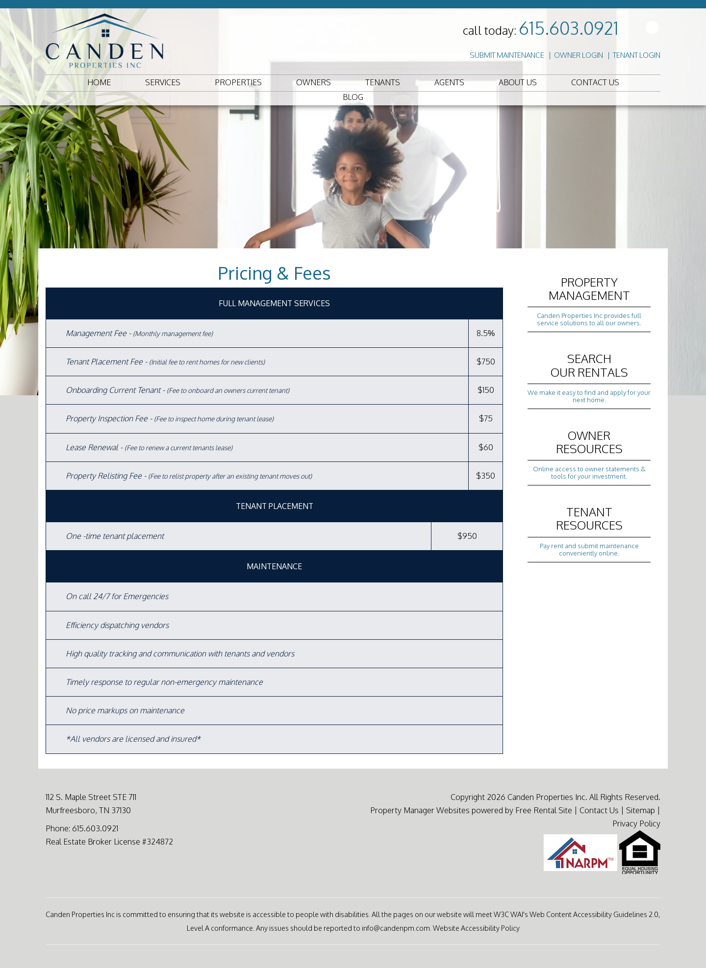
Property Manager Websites (420, 810)
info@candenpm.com (396, 927)
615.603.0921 (569, 28)
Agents (449, 82)
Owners (313, 82)
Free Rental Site (543, 810)
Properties (238, 82)
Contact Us (595, 82)
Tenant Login (636, 55)
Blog (353, 97)
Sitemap (640, 810)
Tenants (382, 82)
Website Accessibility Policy (476, 927)
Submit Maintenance (507, 55)
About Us (518, 82)
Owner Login (578, 55)
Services (162, 82)
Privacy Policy (636, 823)
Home (99, 82)
